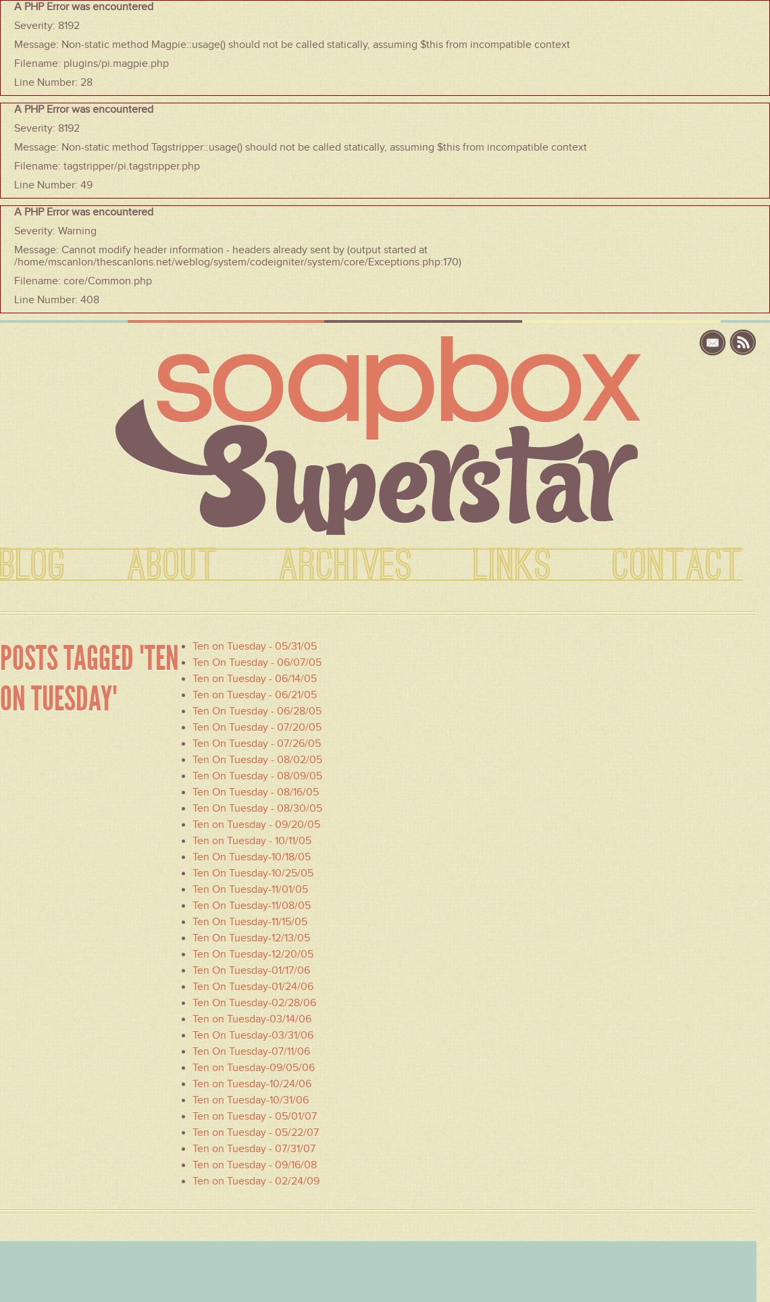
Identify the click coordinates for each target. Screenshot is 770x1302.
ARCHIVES (346, 566)
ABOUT (172, 566)
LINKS (512, 566)
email (714, 343)
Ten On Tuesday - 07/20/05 (257, 727)
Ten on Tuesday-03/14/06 (251, 1019)
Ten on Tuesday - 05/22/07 (255, 1132)
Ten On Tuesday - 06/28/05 (257, 711)
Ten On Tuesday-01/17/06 (251, 970)
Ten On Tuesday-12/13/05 (251, 938)
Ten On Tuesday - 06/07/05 (257, 662)
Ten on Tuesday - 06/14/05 (254, 679)
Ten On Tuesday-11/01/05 (250, 889)
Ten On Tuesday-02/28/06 (254, 1003)
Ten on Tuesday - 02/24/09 (255, 1181)
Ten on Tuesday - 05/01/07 (254, 1116)
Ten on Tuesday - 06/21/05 (254, 695)
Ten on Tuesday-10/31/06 (250, 1100)
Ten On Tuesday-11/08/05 (251, 906)
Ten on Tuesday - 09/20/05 (256, 824)
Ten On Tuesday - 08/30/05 (257, 808)
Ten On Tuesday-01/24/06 (252, 987)
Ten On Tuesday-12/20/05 (252, 954)
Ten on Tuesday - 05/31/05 (254, 646)
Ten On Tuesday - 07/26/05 (256, 743)
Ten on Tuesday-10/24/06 (251, 1084)
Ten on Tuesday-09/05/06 (253, 1068)
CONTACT (678, 566)
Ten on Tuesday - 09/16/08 (254, 1165)
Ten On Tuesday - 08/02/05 (257, 760)
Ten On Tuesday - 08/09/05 (257, 776)
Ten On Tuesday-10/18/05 (251, 857)
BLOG (33, 566)
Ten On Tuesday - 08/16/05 (255, 792)
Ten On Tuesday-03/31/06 (252, 1035)
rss (742, 343)
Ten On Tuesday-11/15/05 (249, 922)
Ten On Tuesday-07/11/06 (251, 1051)
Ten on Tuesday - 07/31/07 (253, 1149)
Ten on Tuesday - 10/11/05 (251, 841)
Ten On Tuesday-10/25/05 (252, 873)
